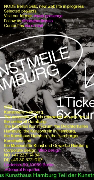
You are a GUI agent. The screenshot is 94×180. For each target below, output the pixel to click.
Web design (49, 150)
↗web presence (47, 15)
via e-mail (34, 25)
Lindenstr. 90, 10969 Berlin (28, 165)
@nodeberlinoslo (37, 21)
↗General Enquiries (22, 169)
